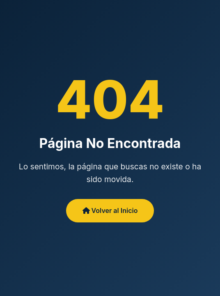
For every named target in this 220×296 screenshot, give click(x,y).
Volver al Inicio (110, 210)
